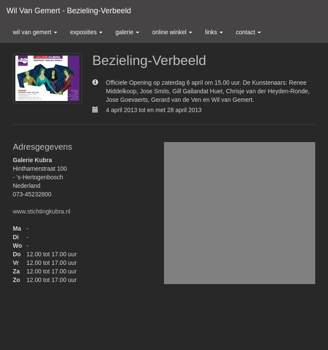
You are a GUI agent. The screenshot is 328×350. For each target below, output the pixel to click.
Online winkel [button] (172, 32)
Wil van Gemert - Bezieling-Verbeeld (68, 10)
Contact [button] (248, 32)
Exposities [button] (86, 32)
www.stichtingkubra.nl (41, 211)
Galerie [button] (127, 32)
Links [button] (214, 32)
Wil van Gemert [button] (35, 32)
